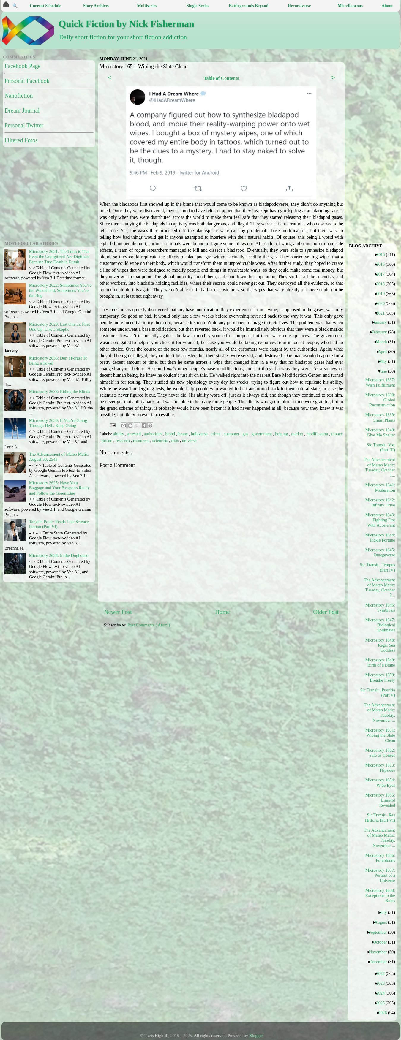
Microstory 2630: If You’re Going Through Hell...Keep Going (58, 423)
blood (170, 433)
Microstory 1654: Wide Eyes (380, 782)
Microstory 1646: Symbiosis (380, 607)
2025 (383, 1003)
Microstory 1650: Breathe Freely (380, 677)
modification (317, 433)
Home (222, 612)
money (337, 433)
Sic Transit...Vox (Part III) (381, 447)
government (262, 433)
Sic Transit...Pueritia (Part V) (379, 692)
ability (119, 433)
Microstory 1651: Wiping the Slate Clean (380, 735)
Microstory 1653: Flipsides (380, 768)
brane (183, 433)
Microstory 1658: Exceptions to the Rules (380, 895)
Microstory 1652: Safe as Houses (380, 753)
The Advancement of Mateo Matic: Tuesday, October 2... (379, 587)
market (297, 433)
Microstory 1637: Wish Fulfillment (380, 382)
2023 (383, 983)
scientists (160, 440)
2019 (383, 293)
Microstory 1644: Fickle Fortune (380, 537)
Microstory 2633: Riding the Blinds (59, 391)
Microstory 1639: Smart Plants (380, 417)
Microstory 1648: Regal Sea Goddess (380, 645)
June (385, 371)
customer (232, 433)
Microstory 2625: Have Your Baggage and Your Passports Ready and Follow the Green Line (59, 488)
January (382, 322)
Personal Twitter (23, 125)
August (383, 922)
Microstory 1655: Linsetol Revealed (380, 800)
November (380, 951)
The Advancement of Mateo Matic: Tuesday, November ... (379, 712)
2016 (383, 264)
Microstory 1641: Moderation (380, 487)
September (380, 932)
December (380, 961)
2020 (383, 303)
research (123, 440)
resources (141, 440)
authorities (153, 433)
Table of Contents (221, 78)
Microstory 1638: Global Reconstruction (380, 400)
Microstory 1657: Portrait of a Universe (380, 875)
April (384, 351)
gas (246, 433)
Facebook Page (22, 66)
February (381, 332)
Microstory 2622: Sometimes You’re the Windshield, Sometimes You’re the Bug (60, 290)
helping (282, 433)
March (383, 341)
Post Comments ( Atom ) (148, 625)
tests (175, 440)
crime (216, 433)
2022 (383, 973)
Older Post (326, 612)
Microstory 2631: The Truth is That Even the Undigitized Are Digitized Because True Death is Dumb (59, 256)
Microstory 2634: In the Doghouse (58, 555)
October (382, 942)
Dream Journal (22, 110)
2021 (383, 313)
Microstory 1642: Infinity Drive (380, 502)
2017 (383, 274)
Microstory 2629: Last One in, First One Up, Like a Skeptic (59, 327)
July (385, 912)
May (385, 361)
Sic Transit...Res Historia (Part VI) (380, 817)
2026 (385, 1012)
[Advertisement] (167, 678)
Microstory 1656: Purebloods (380, 858)
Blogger (256, 1035)
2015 (383, 254)
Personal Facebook (27, 80)
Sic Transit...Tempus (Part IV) (379, 567)
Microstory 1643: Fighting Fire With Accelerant (380, 520)
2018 (383, 283)
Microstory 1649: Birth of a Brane (380, 662)
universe (189, 440)
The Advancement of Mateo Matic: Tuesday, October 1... (379, 467)
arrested (134, 433)
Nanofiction (18, 95)
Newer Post (118, 612)
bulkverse (200, 433)
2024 (383, 993)
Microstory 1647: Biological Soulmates (380, 625)
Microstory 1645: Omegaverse (380, 552)
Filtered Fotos (21, 140)
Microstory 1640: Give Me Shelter (380, 432)
